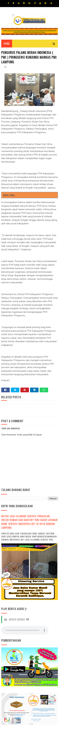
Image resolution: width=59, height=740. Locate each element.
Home (7, 44)
